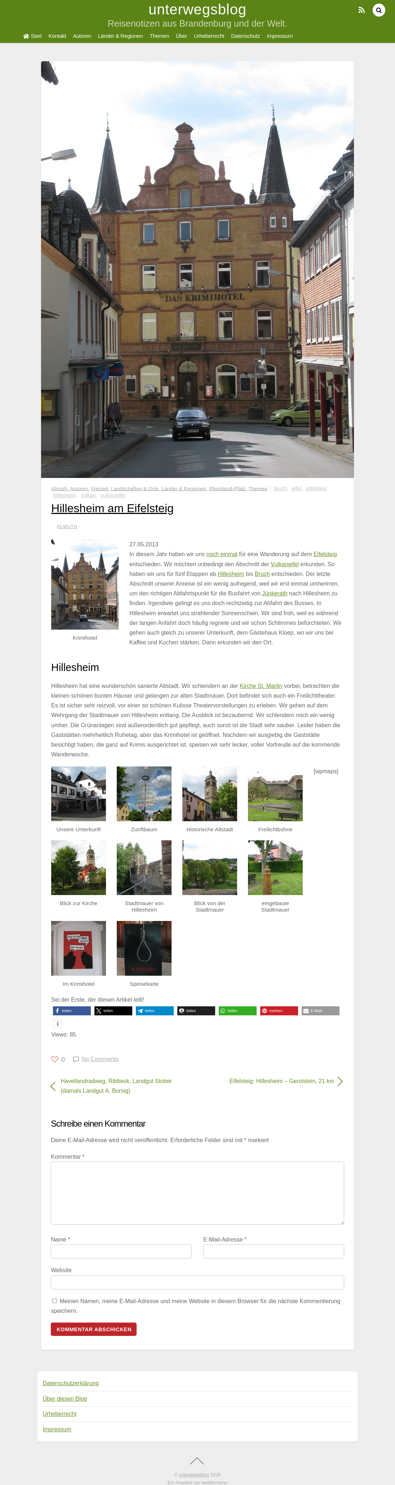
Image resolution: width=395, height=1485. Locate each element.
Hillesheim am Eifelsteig (112, 508)
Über (181, 36)
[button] (72, 1010)
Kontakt (57, 36)
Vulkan (88, 495)
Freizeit (99, 488)
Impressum (280, 36)
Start (32, 36)
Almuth (59, 488)
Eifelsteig (316, 488)
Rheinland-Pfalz (227, 488)
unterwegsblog (194, 1474)
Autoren (82, 36)
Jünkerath (274, 593)
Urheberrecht (209, 36)
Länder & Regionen (120, 36)
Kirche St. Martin (261, 686)
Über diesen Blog (65, 1399)
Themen (159, 36)
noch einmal (222, 554)
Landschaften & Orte (135, 488)
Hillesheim (64, 495)
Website (61, 1270)
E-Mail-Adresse (225, 1239)
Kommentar (67, 1157)
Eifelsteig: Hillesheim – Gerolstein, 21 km (270, 1081)
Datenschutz (245, 36)
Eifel (296, 488)
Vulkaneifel (113, 495)
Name (60, 1239)
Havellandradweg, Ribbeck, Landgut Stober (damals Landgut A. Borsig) (116, 1086)
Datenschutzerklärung (71, 1383)
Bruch (280, 488)
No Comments (99, 1059)
